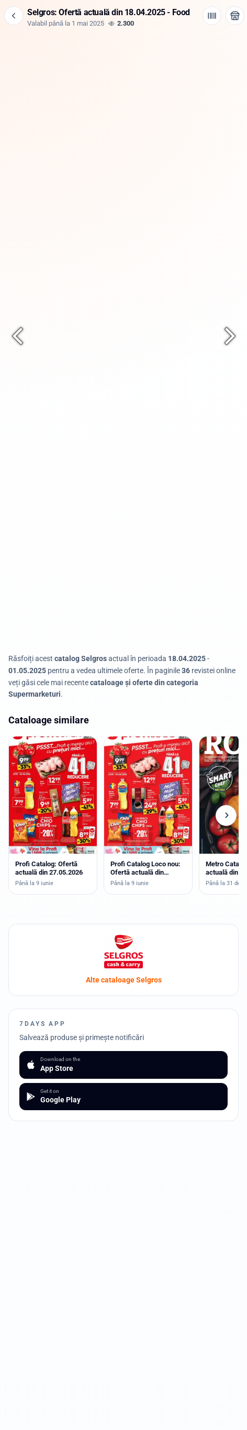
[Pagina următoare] (224, 336)
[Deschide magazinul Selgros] (235, 15)
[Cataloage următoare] (226, 815)
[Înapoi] (13, 15)
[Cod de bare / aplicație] (212, 15)
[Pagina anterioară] (22, 336)
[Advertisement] (123, 100)
